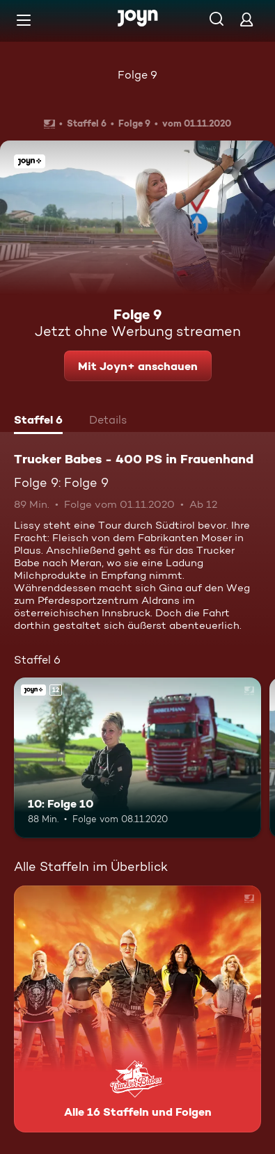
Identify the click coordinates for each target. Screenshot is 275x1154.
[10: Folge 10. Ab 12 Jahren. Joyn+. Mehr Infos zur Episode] (137, 758)
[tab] (38, 421)
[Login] (246, 19)
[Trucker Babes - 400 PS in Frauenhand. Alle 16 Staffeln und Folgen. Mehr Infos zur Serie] (137, 1008)
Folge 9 (137, 74)
